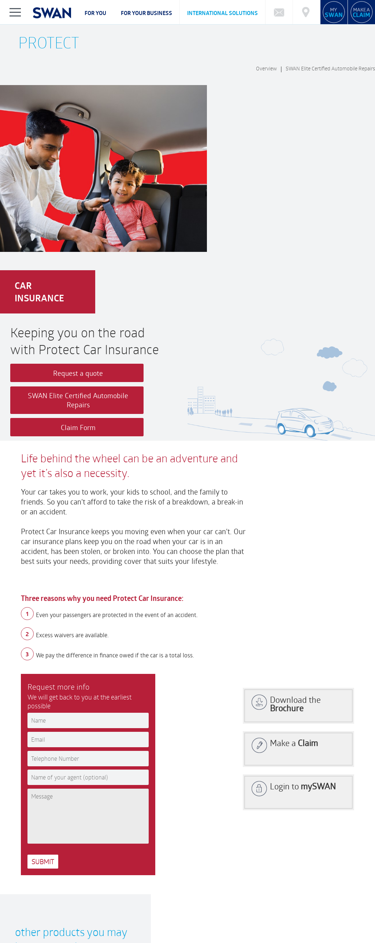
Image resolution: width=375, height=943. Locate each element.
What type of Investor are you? (119, 890)
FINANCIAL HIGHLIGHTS (180, 919)
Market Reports (288, 890)
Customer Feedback (139, 855)
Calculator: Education (184, 890)
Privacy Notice (34, 939)
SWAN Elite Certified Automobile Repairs (330, 68)
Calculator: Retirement (239, 890)
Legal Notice (70, 939)
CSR (143, 919)
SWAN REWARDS (253, 919)
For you (95, 13)
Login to (303, 575)
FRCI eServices (341, 935)
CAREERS (119, 919)
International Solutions (222, 13)
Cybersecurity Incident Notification (59, 897)
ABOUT (28, 919)
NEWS (220, 919)
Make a (294, 532)
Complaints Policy (38, 925)
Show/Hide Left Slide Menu (15, 12)
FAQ (24, 890)
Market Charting (330, 890)
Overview (266, 68)
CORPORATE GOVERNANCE (72, 919)
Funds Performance (57, 890)
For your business (146, 13)
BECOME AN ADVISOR (303, 919)
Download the (295, 493)
